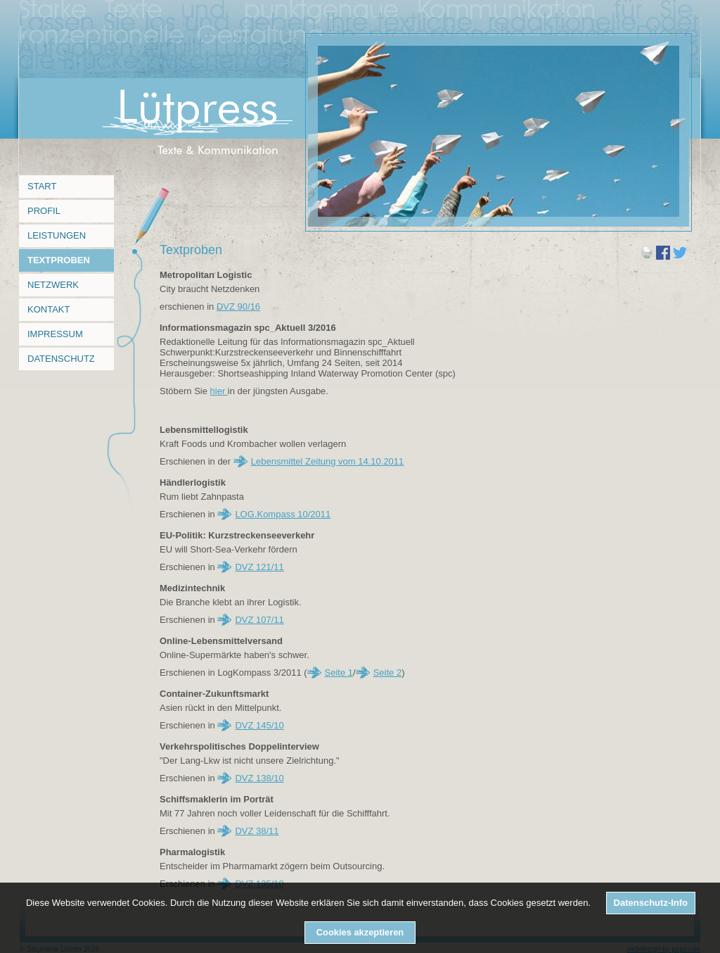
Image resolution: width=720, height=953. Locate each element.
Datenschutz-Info (651, 902)
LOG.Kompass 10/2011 (282, 514)
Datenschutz (61, 358)
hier (219, 391)
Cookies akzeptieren (360, 932)
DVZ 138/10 (259, 778)
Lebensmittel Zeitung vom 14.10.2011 (327, 461)
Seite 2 (387, 672)
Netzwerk (53, 284)
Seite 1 (339, 672)
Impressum (55, 334)
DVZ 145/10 (259, 725)
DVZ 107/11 (259, 619)
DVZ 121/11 (259, 567)
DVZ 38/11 (256, 831)
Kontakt (48, 309)
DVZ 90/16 (238, 306)
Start (41, 186)
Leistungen (56, 235)
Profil (43, 211)
